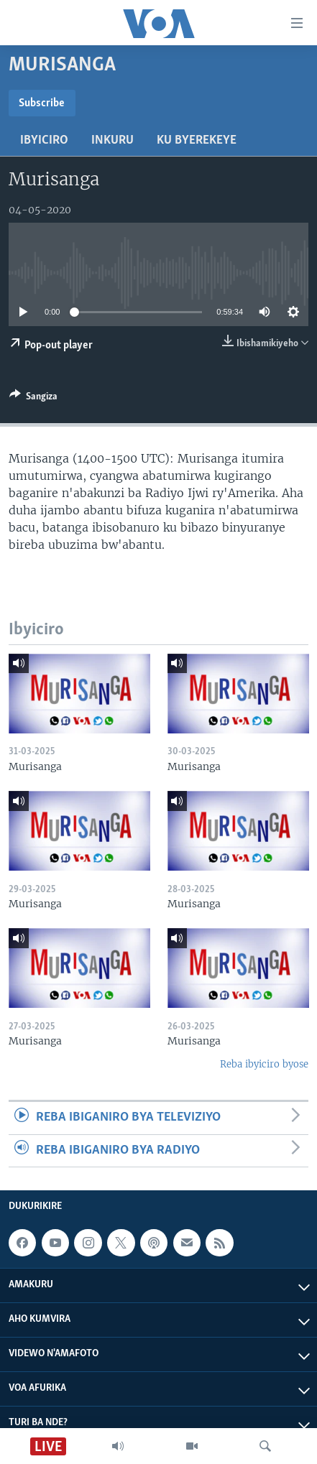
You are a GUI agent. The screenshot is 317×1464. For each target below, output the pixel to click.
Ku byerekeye (196, 140)
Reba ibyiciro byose (264, 1064)
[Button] (33, 398)
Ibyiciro (44, 140)
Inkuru (112, 140)
